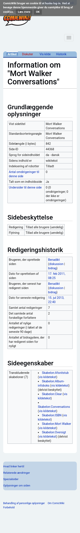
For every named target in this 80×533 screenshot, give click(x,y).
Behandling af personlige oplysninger (24, 503)
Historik (61, 54)
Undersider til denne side (25, 187)
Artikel (12, 54)
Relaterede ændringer (16, 472)
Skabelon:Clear (52, 394)
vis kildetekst (47, 377)
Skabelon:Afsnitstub (55, 372)
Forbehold (9, 507)
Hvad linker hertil (13, 466)
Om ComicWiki (56, 503)
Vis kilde (45, 54)
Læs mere (24, 11)
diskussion (56, 264)
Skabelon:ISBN (52, 415)
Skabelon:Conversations (54, 406)
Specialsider (10, 479)
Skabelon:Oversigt (54, 432)
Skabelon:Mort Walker (56, 423)
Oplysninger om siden (16, 485)
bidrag (52, 268)
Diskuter (27, 54)
